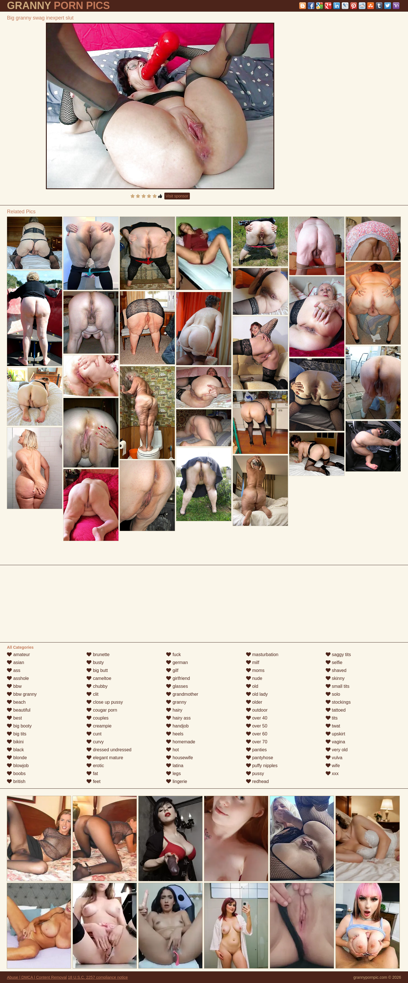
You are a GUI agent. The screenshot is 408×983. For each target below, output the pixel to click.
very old (337, 749)
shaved (336, 670)
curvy (95, 741)
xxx (332, 773)
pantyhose (259, 757)
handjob (177, 726)
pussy (255, 773)
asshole (18, 678)
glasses (177, 686)
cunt (93, 733)
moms (255, 670)
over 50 (256, 726)
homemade (180, 741)
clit (92, 694)
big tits (16, 733)
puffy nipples (262, 765)
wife (333, 765)
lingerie (176, 781)
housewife (179, 757)
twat (333, 726)
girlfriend (178, 678)
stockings (338, 702)
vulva (334, 757)
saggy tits (338, 654)
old (252, 686)
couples (97, 718)
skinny (335, 678)
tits (332, 718)
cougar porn (101, 710)
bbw (14, 686)
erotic (95, 765)
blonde (17, 757)
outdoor (257, 710)
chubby (96, 686)
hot (172, 749)
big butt (97, 670)
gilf (172, 670)
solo (333, 694)
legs (173, 773)
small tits (338, 686)
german (177, 662)
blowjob (18, 765)
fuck (173, 654)
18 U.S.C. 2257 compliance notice (98, 977)
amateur (18, 654)
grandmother (182, 694)
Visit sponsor (177, 196)
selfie (334, 662)
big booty (19, 726)
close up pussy (104, 702)
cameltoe (98, 678)
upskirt (335, 733)
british (16, 781)
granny (176, 702)
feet (93, 781)
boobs (16, 773)
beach (16, 702)
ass (13, 670)
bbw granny (22, 694)
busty (95, 662)
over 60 (256, 733)
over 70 (256, 741)
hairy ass (178, 718)
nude (254, 678)
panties (256, 749)
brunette (97, 654)
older (254, 702)
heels (174, 733)
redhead (257, 781)
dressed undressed (108, 749)
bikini (15, 741)
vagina (335, 741)
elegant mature (104, 757)
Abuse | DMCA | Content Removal (37, 977)
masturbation (262, 654)
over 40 (256, 718)
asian (15, 662)
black (15, 749)
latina (174, 765)
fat (92, 773)
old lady (257, 694)
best (14, 718)
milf (252, 662)
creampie (98, 726)
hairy (174, 710)
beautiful (18, 710)
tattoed (336, 710)
